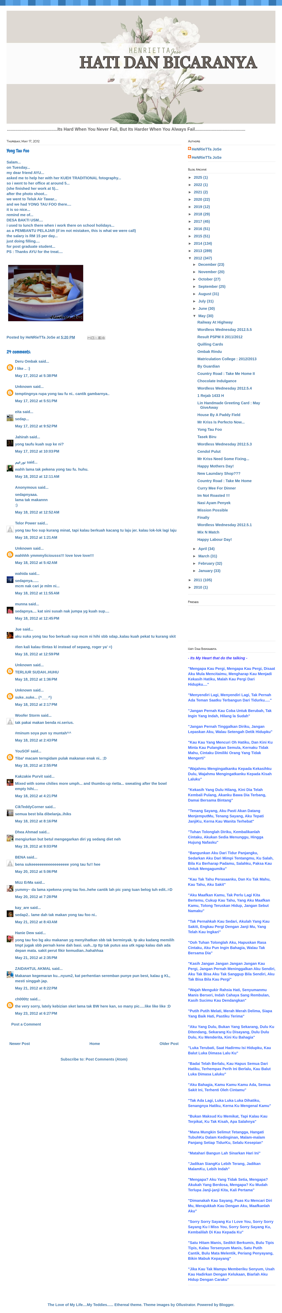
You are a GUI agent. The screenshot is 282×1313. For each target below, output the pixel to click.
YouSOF (22, 751)
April (203, 549)
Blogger (226, 1305)
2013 (198, 251)
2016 (198, 229)
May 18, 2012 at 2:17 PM (36, 704)
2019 (198, 207)
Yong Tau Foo (209, 429)
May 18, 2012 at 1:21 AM (36, 537)
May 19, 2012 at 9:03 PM (36, 846)
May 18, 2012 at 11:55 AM (37, 593)
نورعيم (20, 462)
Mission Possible (212, 510)
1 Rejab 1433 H (210, 396)
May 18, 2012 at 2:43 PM (36, 740)
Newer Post (19, 1044)
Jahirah (21, 437)
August (205, 294)
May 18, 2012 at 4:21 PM (36, 796)
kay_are (22, 908)
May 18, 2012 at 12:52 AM (37, 512)
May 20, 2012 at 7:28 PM (36, 897)
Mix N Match (208, 532)
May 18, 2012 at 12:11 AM (37, 476)
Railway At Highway (215, 322)
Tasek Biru (206, 437)
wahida (21, 573)
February (206, 563)
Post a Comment (26, 1024)
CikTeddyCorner (29, 807)
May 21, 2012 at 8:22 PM (36, 988)
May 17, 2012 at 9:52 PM (36, 426)
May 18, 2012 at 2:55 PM (36, 765)
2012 (198, 258)
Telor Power (25, 523)
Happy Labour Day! (214, 539)
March (204, 556)
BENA (20, 857)
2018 (198, 214)
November (208, 272)
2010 (198, 587)
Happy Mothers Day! (215, 466)
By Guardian (208, 366)
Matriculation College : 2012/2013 (227, 359)
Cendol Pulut (209, 451)
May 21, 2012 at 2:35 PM (36, 958)
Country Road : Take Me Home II (226, 374)
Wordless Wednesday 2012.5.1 (224, 525)
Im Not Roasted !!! (213, 495)
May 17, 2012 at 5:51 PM (36, 401)
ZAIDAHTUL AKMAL (33, 969)
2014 (198, 243)
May (202, 316)
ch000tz (22, 999)
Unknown (23, 386)
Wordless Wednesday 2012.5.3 (224, 444)
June (203, 308)
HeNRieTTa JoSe (207, 149)
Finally (203, 517)
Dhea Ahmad (26, 832)
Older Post (169, 1044)
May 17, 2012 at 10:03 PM (37, 451)
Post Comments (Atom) (106, 1059)
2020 (198, 199)
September (208, 286)
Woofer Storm (27, 715)
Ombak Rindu (209, 352)
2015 (198, 236)
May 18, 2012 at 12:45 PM (37, 618)
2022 (198, 185)
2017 (198, 221)
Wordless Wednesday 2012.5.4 (224, 388)
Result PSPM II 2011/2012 (220, 337)
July (202, 301)
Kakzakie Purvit (29, 776)
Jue (18, 629)
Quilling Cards (210, 344)
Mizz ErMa (24, 882)
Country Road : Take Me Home (224, 481)
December (208, 264)
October (206, 279)
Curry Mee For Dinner (216, 488)
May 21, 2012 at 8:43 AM (36, 922)
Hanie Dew (24, 933)
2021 (198, 192)
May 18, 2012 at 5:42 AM (36, 563)
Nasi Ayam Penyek (213, 503)
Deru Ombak (26, 361)
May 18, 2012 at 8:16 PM (36, 821)
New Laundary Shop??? (218, 473)
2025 (198, 177)
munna (21, 604)
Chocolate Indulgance (217, 381)
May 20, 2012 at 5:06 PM (36, 871)
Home (94, 1044)
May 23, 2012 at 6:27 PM (36, 1013)
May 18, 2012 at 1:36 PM (36, 679)
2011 (198, 580)
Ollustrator (185, 1305)
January (206, 571)
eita (18, 412)
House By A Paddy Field (218, 415)
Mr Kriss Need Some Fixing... (223, 459)
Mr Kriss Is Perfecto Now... (221, 422)
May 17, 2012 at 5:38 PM (36, 376)
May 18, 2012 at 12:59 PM (37, 654)
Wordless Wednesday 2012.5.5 (224, 329)
